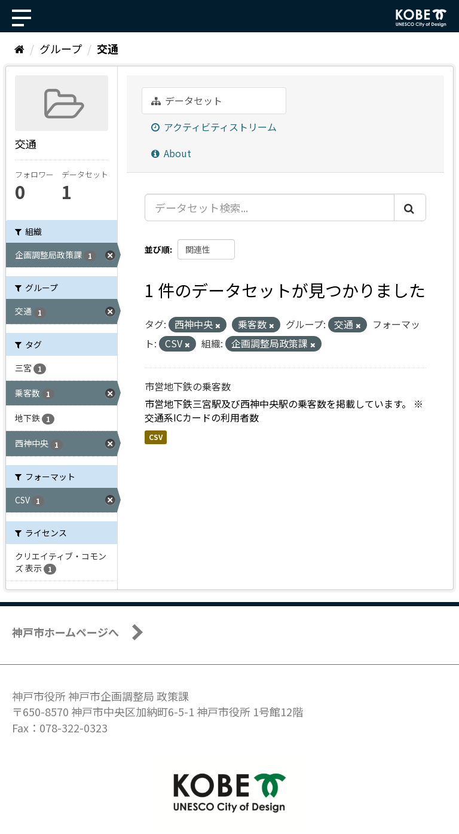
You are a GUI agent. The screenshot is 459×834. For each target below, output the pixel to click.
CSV (156, 437)
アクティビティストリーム (214, 127)
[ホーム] (19, 48)
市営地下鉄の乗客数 (188, 386)
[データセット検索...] (269, 207)
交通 (107, 48)
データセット (186, 100)
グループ (60, 48)
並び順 (157, 249)
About (171, 153)
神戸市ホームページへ (65, 632)
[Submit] (410, 207)
